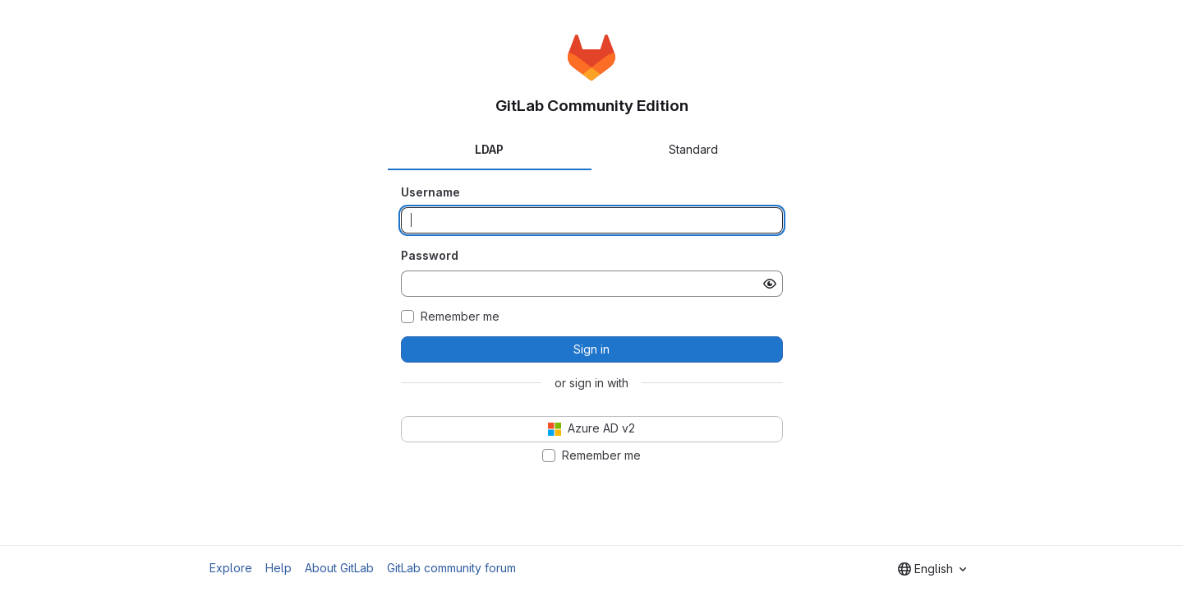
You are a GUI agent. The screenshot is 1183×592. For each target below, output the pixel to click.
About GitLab (339, 568)
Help (278, 568)
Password (429, 255)
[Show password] (770, 284)
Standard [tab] (693, 149)
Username (430, 192)
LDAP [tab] (489, 149)
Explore (230, 568)
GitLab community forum (451, 568)
